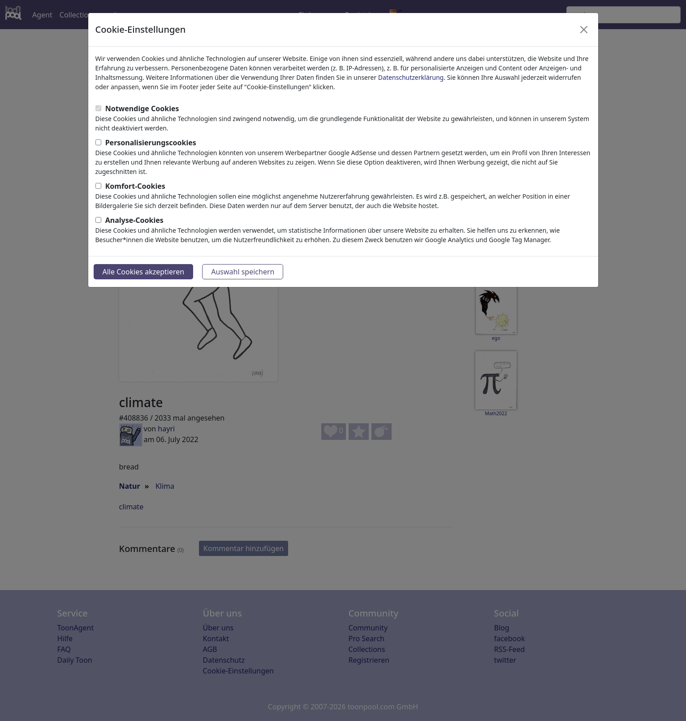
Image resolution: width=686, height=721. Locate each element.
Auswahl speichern (242, 272)
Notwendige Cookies (142, 108)
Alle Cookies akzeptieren (144, 272)
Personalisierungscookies (150, 143)
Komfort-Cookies (135, 186)
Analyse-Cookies (134, 220)
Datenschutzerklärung (411, 77)
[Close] (584, 29)
